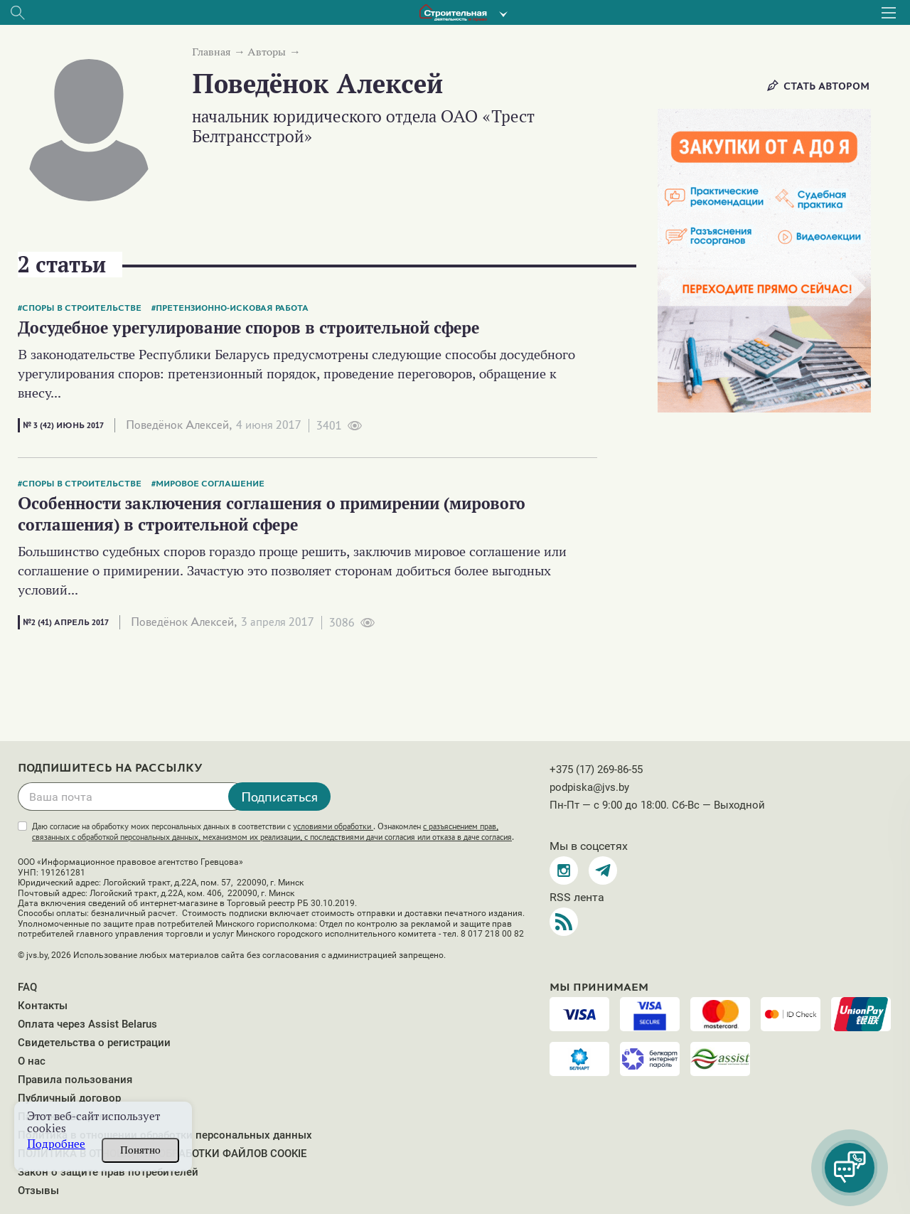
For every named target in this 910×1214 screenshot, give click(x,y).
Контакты (43, 1005)
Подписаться (279, 796)
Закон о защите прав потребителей (108, 1172)
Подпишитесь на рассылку (110, 768)
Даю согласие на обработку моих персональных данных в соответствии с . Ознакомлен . (273, 831)
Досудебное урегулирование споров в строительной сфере (248, 327)
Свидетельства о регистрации (94, 1042)
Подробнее (56, 1144)
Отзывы (38, 1190)
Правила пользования (75, 1079)
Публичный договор (69, 1098)
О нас (32, 1061)
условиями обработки (333, 826)
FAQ (27, 987)
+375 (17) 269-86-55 (596, 769)
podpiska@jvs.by (589, 787)
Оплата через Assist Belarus (87, 1024)
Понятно (140, 1150)
